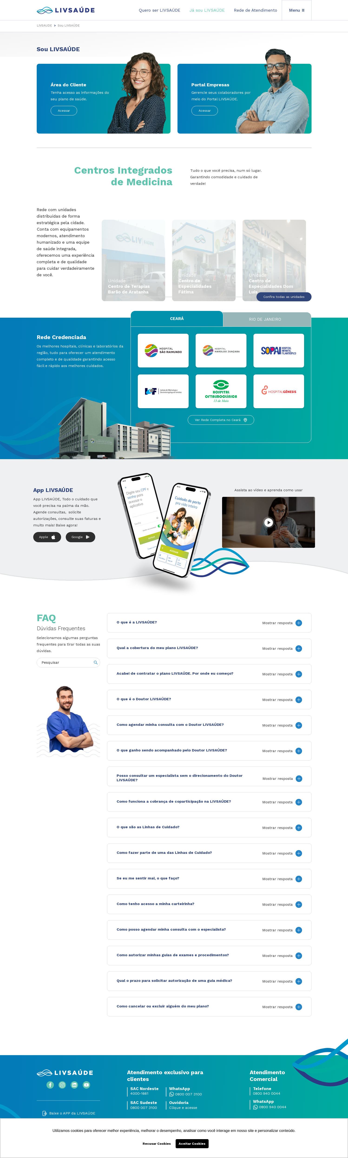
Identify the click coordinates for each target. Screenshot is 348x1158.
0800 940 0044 (266, 1093)
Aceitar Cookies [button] (192, 1143)
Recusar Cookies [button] (157, 1143)
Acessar (64, 110)
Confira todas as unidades (284, 297)
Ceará (177, 318)
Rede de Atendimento (255, 10)
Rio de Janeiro (265, 319)
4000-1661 (139, 1093)
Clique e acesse (183, 1108)
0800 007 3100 (188, 1094)
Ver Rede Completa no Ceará (221, 420)
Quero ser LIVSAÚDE (159, 10)
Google (80, 537)
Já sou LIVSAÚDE (207, 10)
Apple (47, 537)
